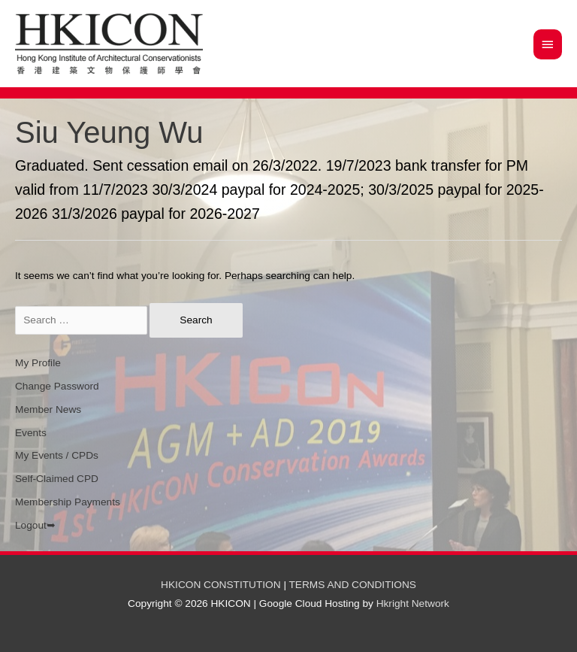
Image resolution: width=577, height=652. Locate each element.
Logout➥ (35, 525)
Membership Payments (67, 502)
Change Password (57, 386)
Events (31, 432)
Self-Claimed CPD (56, 478)
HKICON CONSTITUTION (221, 584)
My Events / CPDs (56, 455)
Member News (48, 409)
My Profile (38, 362)
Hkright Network (412, 603)
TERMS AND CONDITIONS (352, 584)
